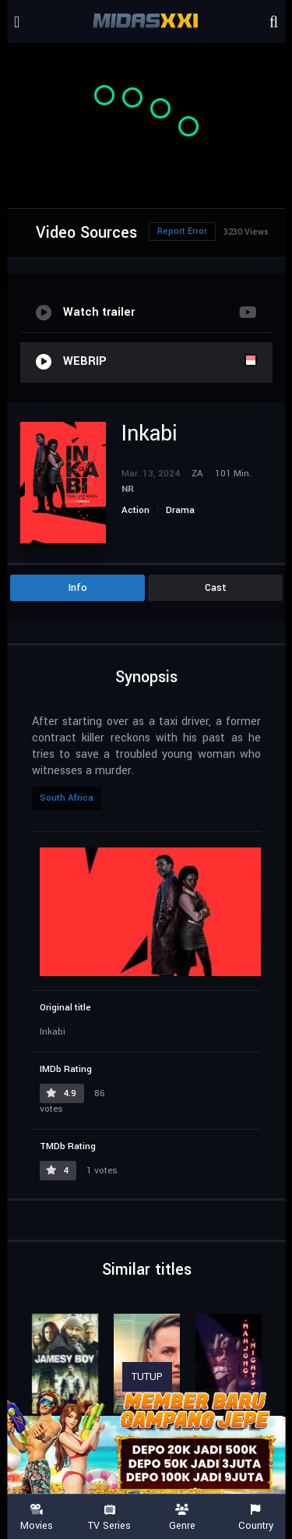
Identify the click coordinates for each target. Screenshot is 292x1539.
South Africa (66, 798)
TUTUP (147, 1377)
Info (78, 588)
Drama (180, 510)
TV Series (109, 1517)
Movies (36, 1517)
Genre (183, 1517)
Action (135, 510)
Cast (216, 588)
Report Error (182, 231)
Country (255, 1517)
